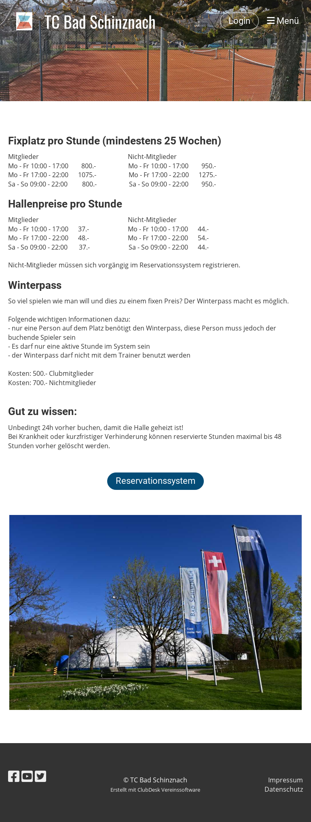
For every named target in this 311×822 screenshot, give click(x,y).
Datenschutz (283, 789)
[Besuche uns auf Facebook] (13, 776)
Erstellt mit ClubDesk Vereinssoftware (155, 789)
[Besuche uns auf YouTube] (27, 776)
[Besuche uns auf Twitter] (40, 776)
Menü (283, 21)
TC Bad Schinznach (100, 21)
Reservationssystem (155, 481)
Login (239, 21)
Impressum (285, 779)
